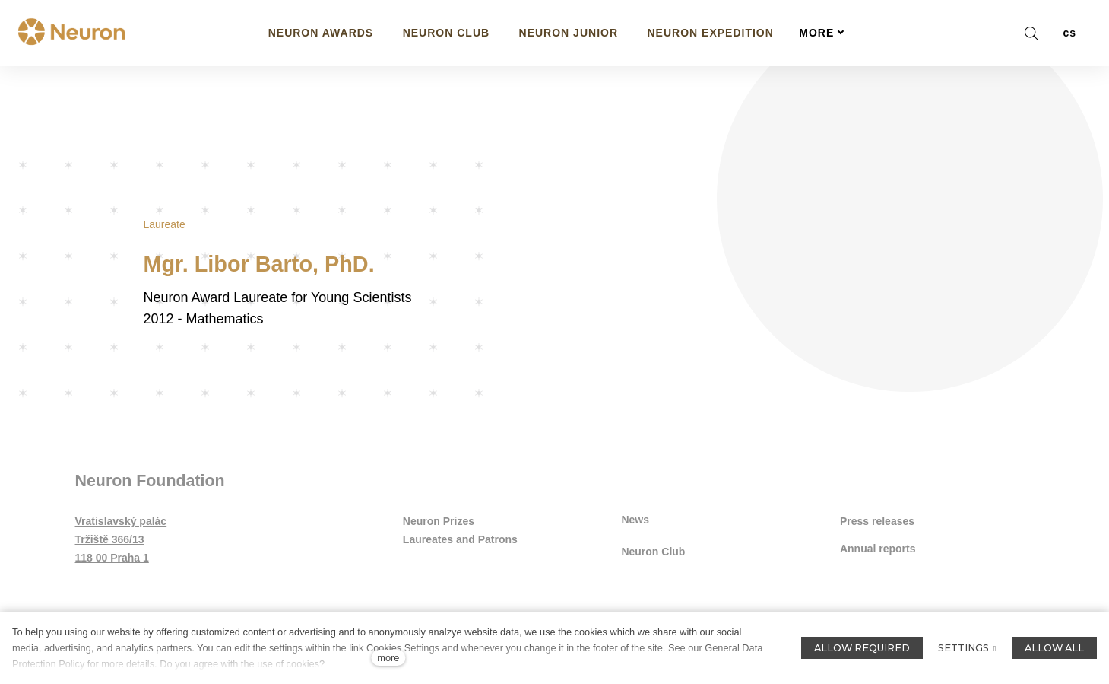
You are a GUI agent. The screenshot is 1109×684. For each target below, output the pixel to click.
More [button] (821, 33)
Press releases (877, 523)
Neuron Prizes (438, 523)
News (635, 520)
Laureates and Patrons (460, 541)
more (388, 657)
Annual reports (878, 551)
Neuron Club (653, 550)
